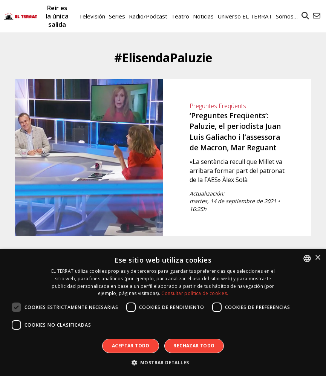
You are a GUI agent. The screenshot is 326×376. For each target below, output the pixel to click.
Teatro (180, 16)
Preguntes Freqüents (218, 106)
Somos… (287, 16)
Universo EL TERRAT (244, 16)
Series (117, 16)
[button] (163, 363)
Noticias (203, 16)
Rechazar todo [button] (193, 345)
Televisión (92, 16)
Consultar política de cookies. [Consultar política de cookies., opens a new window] (194, 293)
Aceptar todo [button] (131, 345)
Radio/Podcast (148, 16)
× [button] (317, 258)
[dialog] (163, 312)
